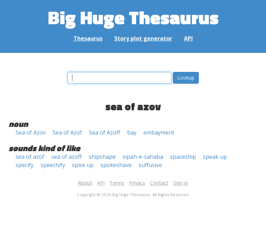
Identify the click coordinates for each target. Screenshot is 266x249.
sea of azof (30, 156)
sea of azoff (66, 156)
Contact (159, 182)
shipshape (102, 156)
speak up (215, 156)
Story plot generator (143, 38)
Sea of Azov (31, 132)
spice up (83, 165)
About (85, 182)
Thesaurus (88, 38)
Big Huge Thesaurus (133, 17)
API (188, 38)
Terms (116, 182)
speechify (53, 165)
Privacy (137, 182)
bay (131, 132)
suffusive (150, 165)
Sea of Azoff (104, 132)
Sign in (180, 182)
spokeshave (116, 165)
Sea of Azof (67, 132)
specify (25, 165)
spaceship (183, 156)
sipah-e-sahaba (143, 156)
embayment (158, 132)
